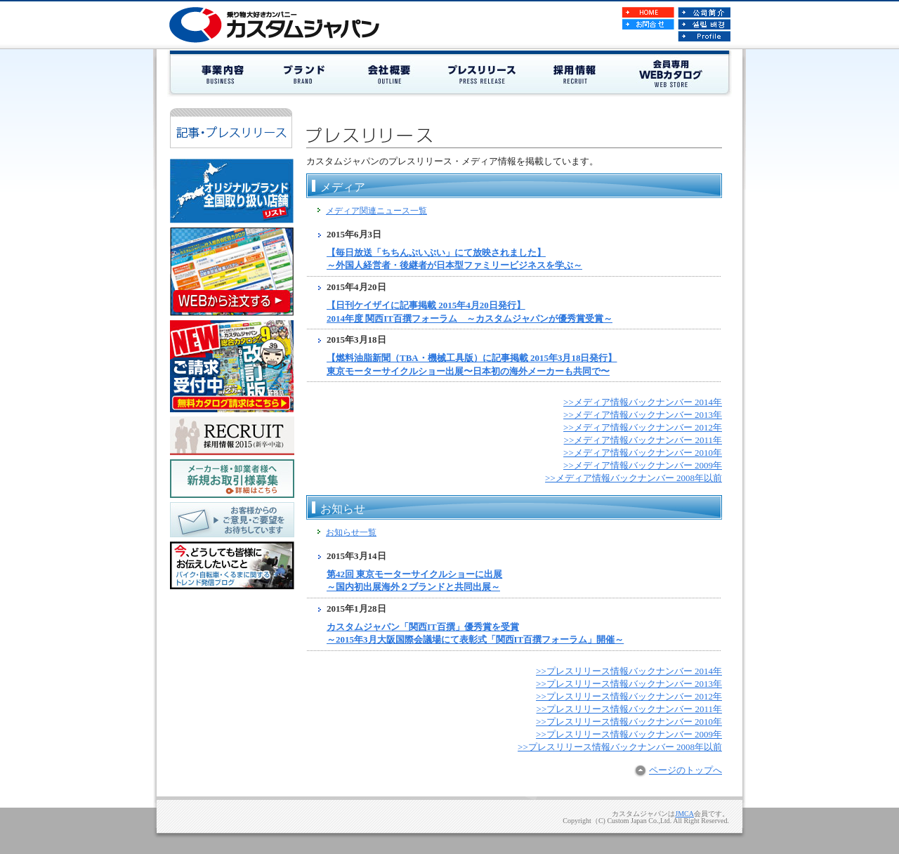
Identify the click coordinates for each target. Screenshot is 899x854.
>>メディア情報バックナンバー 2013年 (642, 414)
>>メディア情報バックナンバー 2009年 (642, 465)
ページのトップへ (685, 770)
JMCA (684, 813)
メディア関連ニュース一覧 (376, 211)
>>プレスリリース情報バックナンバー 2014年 (629, 671)
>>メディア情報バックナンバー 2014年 (642, 402)
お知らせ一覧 (351, 532)
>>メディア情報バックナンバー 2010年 (642, 452)
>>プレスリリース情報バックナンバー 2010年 (629, 721)
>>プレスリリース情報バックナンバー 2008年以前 (620, 747)
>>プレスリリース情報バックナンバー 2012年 (629, 696)
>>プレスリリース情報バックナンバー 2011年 (629, 709)
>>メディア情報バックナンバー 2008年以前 (633, 478)
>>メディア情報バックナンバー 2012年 (642, 427)
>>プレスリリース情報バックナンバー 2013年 (629, 683)
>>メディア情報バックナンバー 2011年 (643, 440)
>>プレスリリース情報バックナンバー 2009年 (629, 734)
